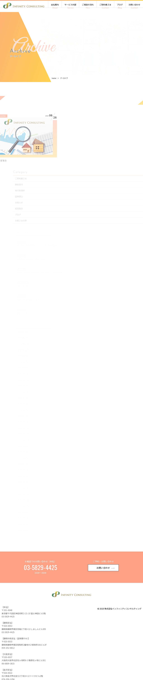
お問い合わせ (134, 6)
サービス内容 (70, 6)
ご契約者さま (105, 6)
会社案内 (55, 6)
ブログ (120, 6)
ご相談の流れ (88, 6)
